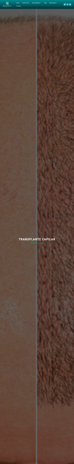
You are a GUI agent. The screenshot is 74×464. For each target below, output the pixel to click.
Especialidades (37, 3)
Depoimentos (52, 3)
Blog (45, 3)
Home (17, 3)
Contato (18, 6)
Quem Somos (25, 3)
